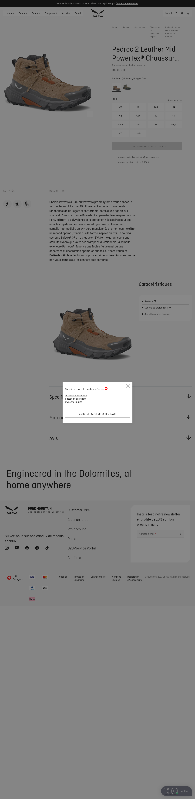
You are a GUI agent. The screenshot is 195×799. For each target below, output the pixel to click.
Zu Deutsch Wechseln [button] (76, 395)
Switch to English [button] (73, 402)
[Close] (128, 386)
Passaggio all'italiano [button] (76, 398)
